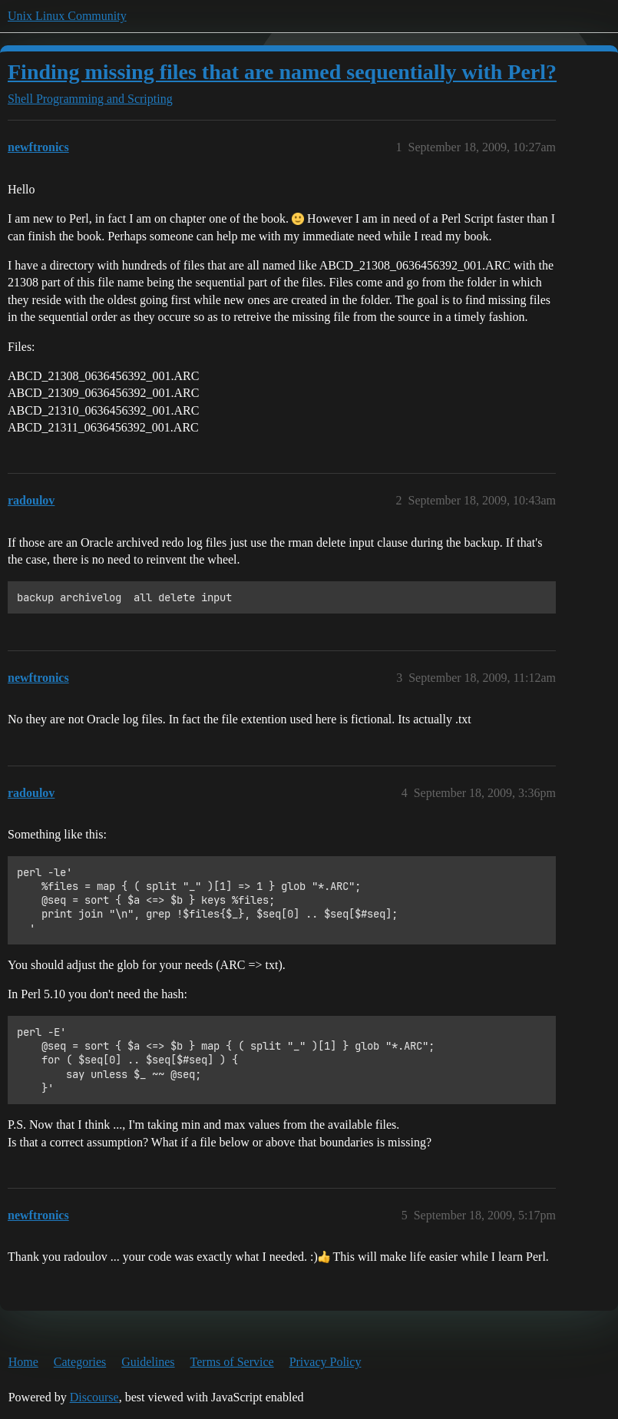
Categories (80, 1361)
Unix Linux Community (67, 15)
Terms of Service (232, 1361)
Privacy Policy (325, 1361)
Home (23, 1361)
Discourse (94, 1397)
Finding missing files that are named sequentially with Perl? (282, 72)
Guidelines (147, 1361)
